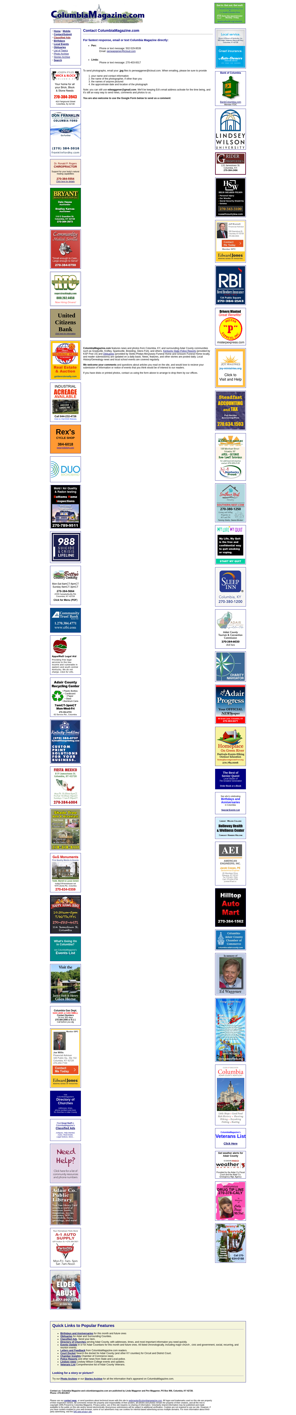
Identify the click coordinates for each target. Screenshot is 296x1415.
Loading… (148, 220)
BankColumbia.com (230, 102)
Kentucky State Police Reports (179, 351)
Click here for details (65, 181)
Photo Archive (61, 53)
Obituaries (108, 353)
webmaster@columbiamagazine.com (145, 1400)
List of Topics (61, 50)
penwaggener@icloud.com (121, 51)
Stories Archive (62, 57)
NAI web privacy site (82, 1412)
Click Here (230, 1143)
